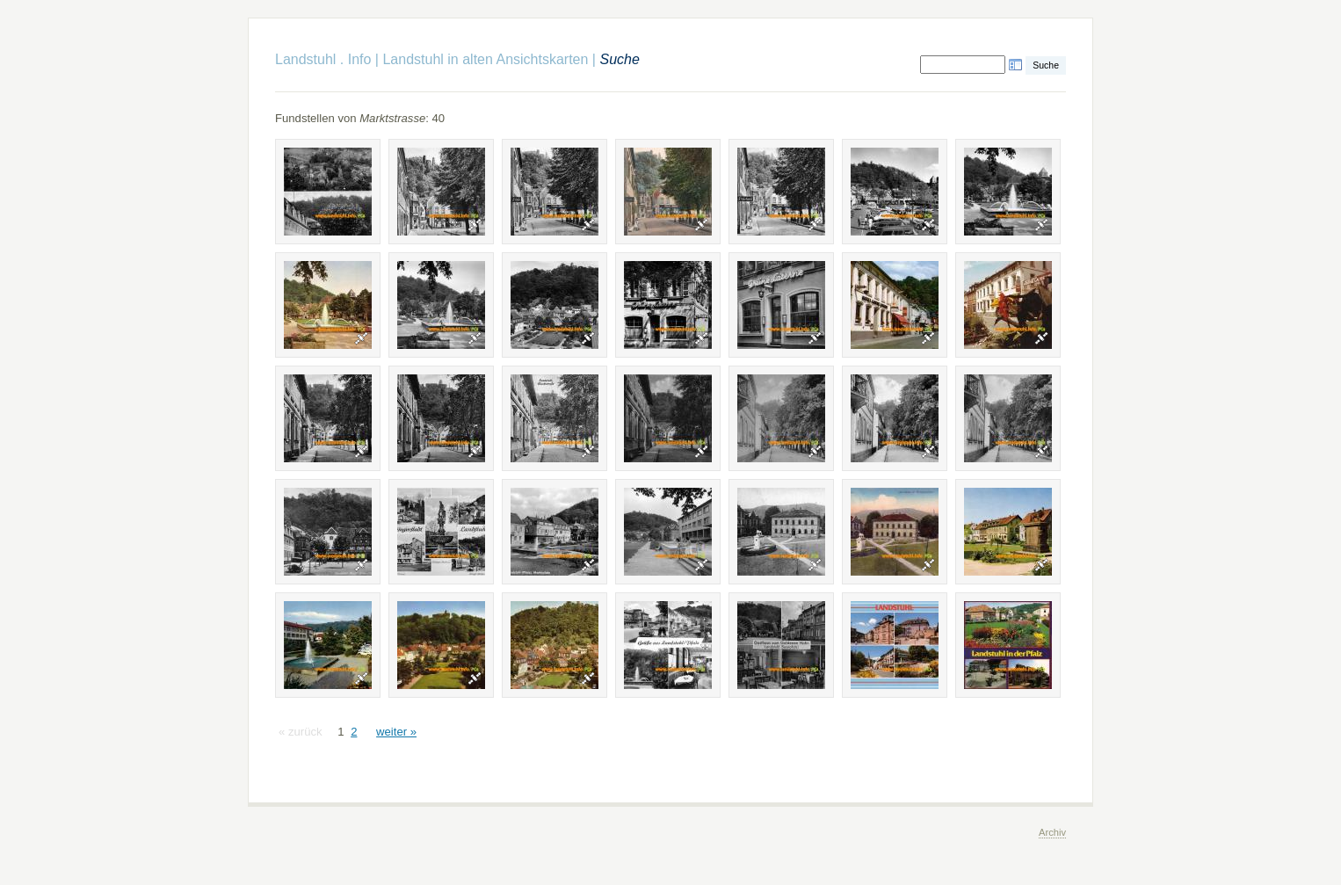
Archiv (1052, 832)
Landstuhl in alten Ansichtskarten (485, 59)
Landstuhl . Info (323, 59)
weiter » (396, 731)
